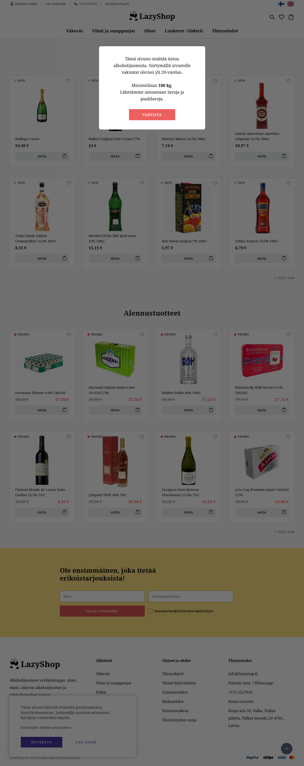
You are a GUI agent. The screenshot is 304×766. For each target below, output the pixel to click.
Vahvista (152, 114)
